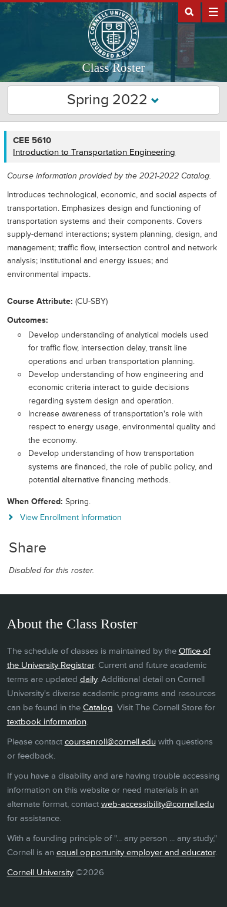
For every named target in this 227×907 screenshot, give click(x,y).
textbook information (46, 721)
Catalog (98, 707)
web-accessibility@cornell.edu (157, 804)
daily (88, 679)
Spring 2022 (113, 100)
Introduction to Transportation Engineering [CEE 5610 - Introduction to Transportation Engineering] (94, 152)
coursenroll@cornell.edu (110, 741)
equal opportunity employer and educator (135, 852)
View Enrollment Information (71, 517)
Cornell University (40, 872)
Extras (213, 11)
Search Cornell (189, 11)
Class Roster (113, 68)
